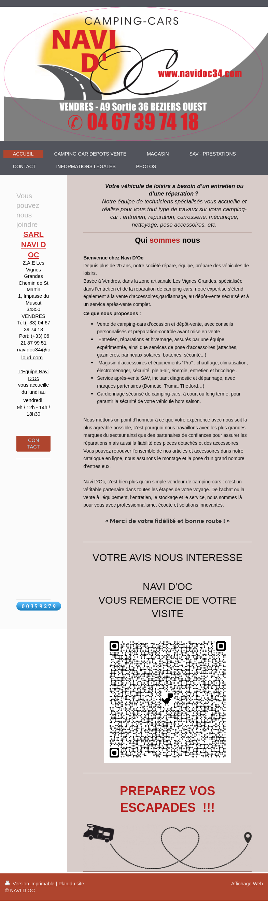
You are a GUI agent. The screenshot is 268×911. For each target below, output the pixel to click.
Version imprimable (30, 883)
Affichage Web (247, 883)
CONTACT (33, 444)
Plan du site (71, 883)
